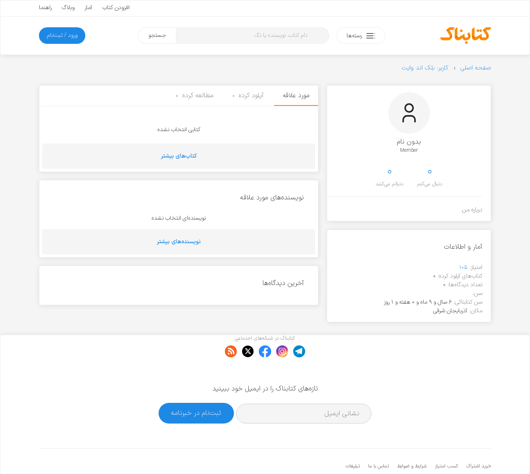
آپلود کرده (248, 96)
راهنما (45, 7)
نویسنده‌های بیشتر (179, 241)
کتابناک (447, 454)
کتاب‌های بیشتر (179, 156)
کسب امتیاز (446, 441)
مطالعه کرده (194, 96)
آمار (88, 7)
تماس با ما (378, 441)
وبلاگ (68, 7)
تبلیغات (353, 441)
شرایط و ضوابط (411, 441)
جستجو (157, 35)
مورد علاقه (296, 96)
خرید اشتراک (478, 441)
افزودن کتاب (116, 7)
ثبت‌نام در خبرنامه (196, 388)
